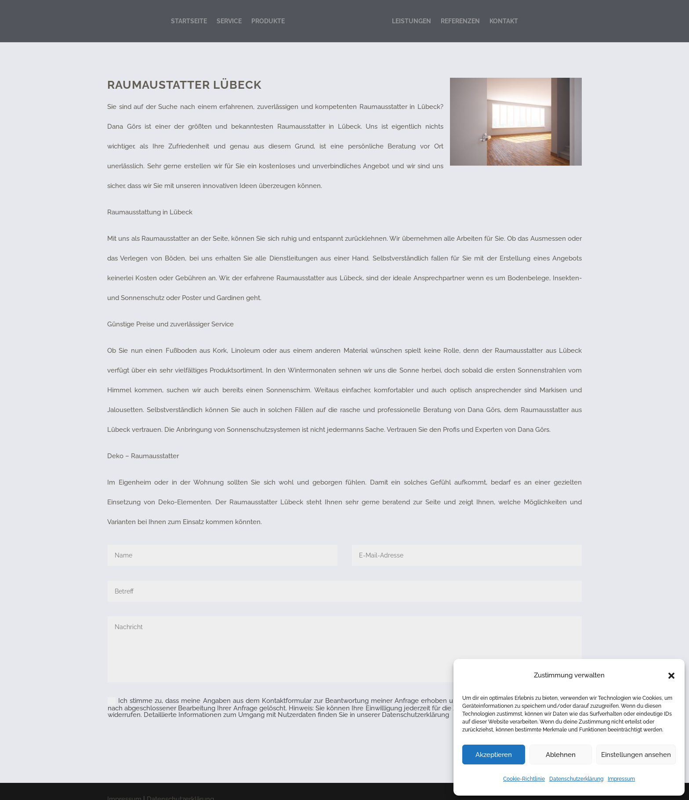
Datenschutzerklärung (576, 779)
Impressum (621, 779)
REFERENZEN (460, 21)
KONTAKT (504, 21)
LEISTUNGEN (411, 21)
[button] (671, 675)
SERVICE (229, 21)
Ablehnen (561, 755)
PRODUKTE (268, 21)
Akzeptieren (493, 755)
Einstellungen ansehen (636, 755)
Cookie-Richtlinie (524, 779)
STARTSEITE (189, 21)
